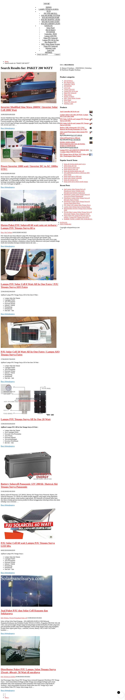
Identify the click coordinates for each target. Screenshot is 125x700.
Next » (7, 697)
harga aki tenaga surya (71, 180)
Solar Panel (51, 28)
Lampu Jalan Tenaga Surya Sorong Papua (77, 207)
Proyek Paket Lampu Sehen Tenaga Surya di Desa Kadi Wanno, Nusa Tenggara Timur (78, 213)
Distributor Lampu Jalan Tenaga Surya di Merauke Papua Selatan (77, 199)
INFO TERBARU (65, 224)
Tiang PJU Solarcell (51, 46)
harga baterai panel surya (71, 167)
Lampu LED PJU (50, 36)
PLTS (49, 11)
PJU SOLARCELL (50, 13)
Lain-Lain (50, 50)
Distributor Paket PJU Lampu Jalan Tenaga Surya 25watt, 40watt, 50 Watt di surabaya (28, 671)
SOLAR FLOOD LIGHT (50, 22)
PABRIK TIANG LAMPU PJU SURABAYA (78, 219)
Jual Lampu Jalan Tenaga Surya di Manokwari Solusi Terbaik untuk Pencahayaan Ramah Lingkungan (74, 191)
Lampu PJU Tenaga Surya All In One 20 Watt (26, 419)
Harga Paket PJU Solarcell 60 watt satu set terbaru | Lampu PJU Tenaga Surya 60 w (29, 226)
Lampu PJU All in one (50, 40)
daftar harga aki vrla (70, 166)
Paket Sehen (68, 95)
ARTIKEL (48, 52)
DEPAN (48, 7)
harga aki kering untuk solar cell (74, 171)
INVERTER (50, 32)
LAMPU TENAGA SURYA (49, 9)
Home (6, 61)
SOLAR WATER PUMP (50, 18)
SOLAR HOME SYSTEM (50, 16)
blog (2, 232)
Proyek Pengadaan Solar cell (18, 618)
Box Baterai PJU (50, 42)
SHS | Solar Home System (50, 44)
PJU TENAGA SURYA (8, 677)
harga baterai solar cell (71, 169)
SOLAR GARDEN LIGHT (50, 24)
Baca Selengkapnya (8, 128)
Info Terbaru (8, 232)
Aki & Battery (51, 30)
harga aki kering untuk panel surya (74, 164)
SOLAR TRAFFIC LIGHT (50, 20)
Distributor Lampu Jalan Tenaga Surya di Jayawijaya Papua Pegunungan (77, 195)
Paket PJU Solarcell (51, 38)
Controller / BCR (51, 34)
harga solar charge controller (73, 178)
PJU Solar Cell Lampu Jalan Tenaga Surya (77, 205)
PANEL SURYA (69, 96)
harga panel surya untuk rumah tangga (76, 181)
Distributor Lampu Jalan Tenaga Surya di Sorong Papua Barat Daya (77, 202)
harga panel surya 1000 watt (72, 176)
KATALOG (49, 26)
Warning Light (50, 48)
